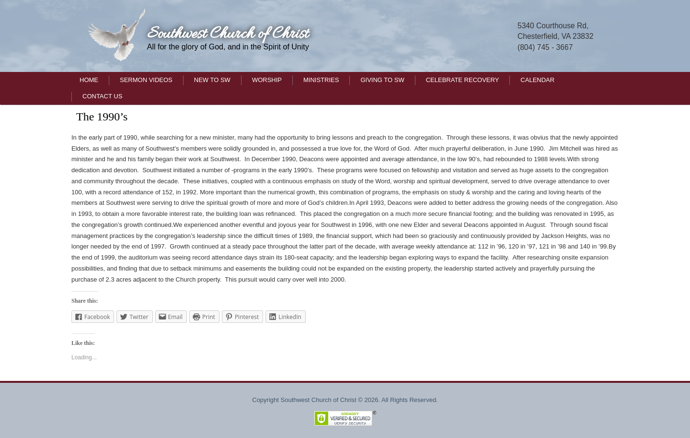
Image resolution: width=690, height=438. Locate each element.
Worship (267, 79)
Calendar (537, 79)
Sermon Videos (146, 79)
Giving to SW (382, 79)
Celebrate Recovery (462, 79)
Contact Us (102, 96)
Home (89, 79)
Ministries (321, 79)
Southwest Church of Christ (227, 34)
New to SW (212, 79)
